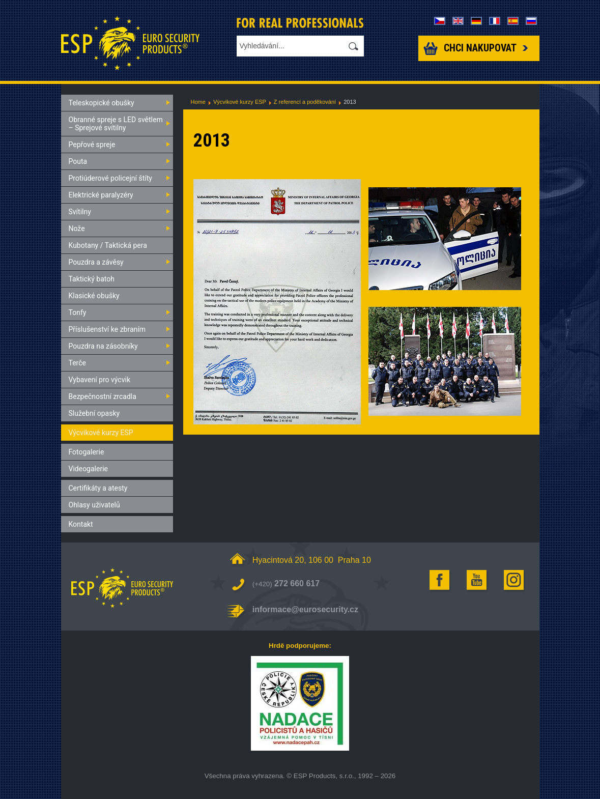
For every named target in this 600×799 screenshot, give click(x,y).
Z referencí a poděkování (305, 102)
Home (198, 102)
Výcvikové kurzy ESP (239, 102)
